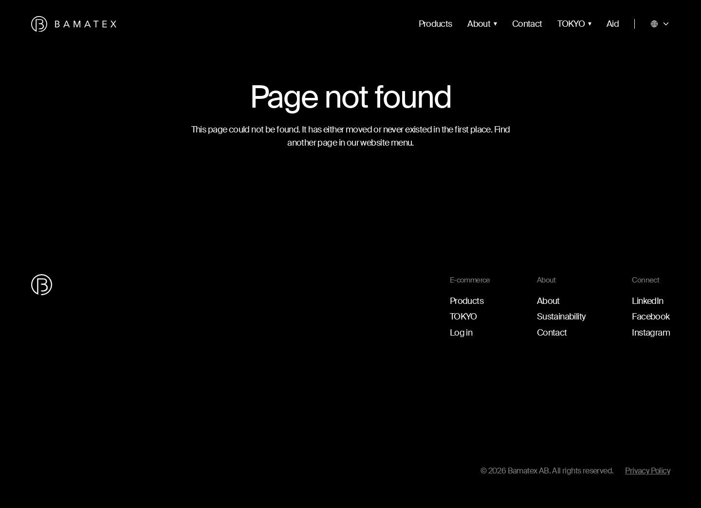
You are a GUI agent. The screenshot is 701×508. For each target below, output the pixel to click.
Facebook (650, 316)
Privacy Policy (647, 471)
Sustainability (561, 316)
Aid (613, 24)
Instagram (651, 333)
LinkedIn (647, 301)
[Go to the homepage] (73, 24)
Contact (527, 24)
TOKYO (571, 24)
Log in (461, 333)
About (478, 24)
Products (435, 24)
